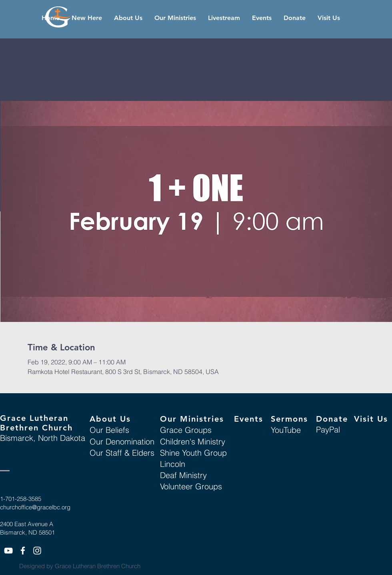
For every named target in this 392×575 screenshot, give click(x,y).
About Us (110, 419)
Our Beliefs (109, 430)
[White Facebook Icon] (23, 550)
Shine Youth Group (193, 453)
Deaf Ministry (183, 475)
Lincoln (172, 464)
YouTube (286, 430)
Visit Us (371, 419)
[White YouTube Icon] (8, 550)
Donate (332, 419)
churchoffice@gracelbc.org (35, 507)
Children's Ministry (192, 441)
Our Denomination (122, 441)
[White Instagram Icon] (37, 550)
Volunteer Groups (191, 486)
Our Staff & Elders (122, 453)
